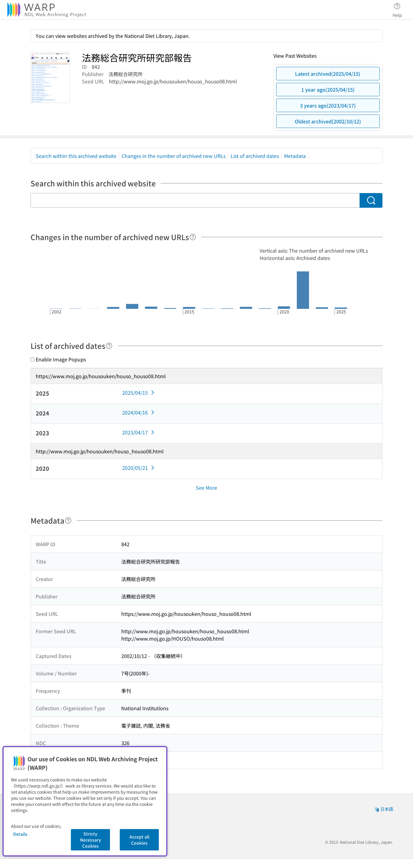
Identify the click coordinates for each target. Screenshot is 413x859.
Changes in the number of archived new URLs (173, 155)
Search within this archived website (76, 155)
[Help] (192, 237)
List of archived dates (255, 155)
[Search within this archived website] (195, 200)
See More (206, 487)
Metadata (295, 155)
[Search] (371, 200)
